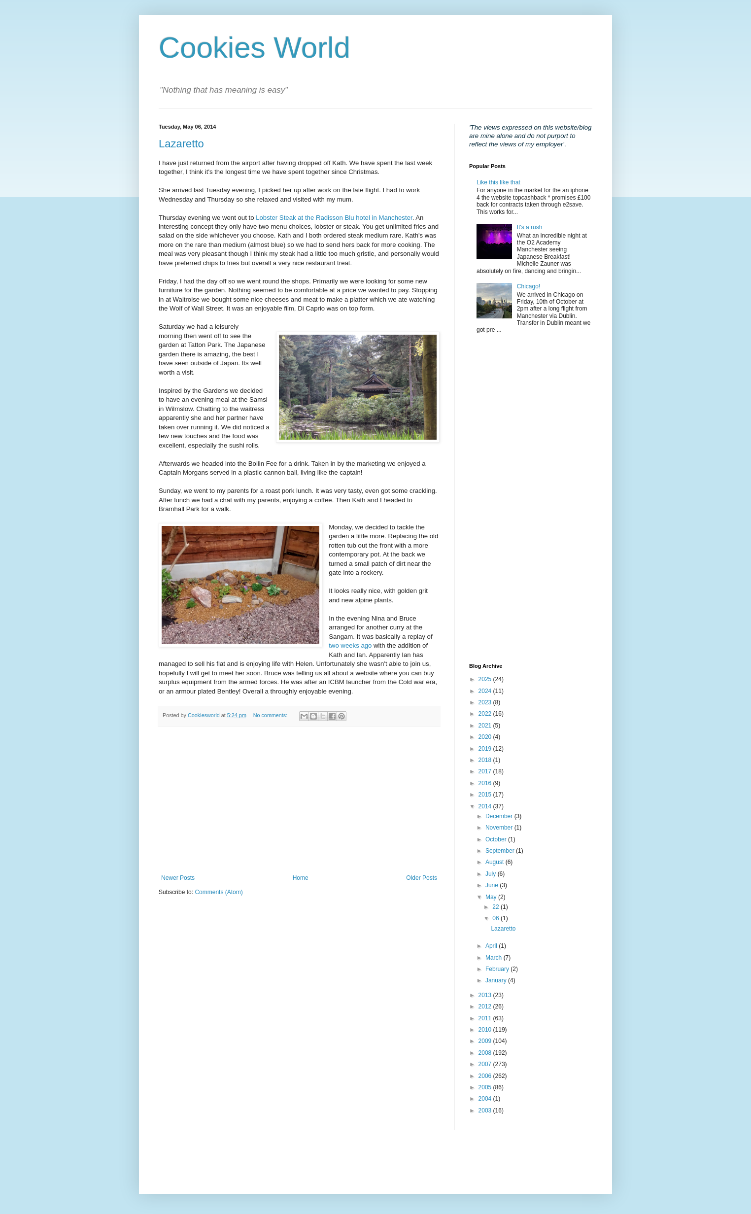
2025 (485, 679)
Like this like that (498, 182)
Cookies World (254, 47)
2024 (485, 691)
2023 (485, 702)
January (496, 980)
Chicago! (528, 286)
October (496, 839)
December (499, 816)
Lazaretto (181, 144)
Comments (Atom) (218, 892)
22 (496, 906)
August (495, 862)
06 (496, 918)
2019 (485, 748)
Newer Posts (178, 877)
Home (300, 877)
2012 (485, 1006)
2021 (485, 725)
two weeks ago (350, 645)
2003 (485, 1110)
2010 (485, 1029)
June (492, 885)
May (491, 897)
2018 (485, 760)
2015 (485, 794)
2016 (485, 783)
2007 (485, 1064)
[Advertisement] (299, 800)
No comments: (271, 715)
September (500, 850)
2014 (485, 806)
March (494, 957)
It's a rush (530, 227)
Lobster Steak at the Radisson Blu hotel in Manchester (334, 217)
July (491, 873)
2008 (485, 1052)
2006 (485, 1076)
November (499, 827)
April (492, 945)
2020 (485, 736)
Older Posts (421, 877)
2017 (485, 771)
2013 (485, 995)
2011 (485, 1018)
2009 (485, 1041)
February (498, 969)
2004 (485, 1098)
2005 (485, 1087)
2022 (485, 713)
